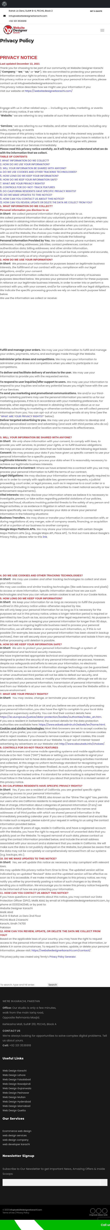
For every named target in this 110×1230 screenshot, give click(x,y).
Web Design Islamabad (16, 1106)
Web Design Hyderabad (17, 1101)
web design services (15, 1135)
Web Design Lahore (14, 1075)
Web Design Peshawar (16, 1092)
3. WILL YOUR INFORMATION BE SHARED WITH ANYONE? (33, 168)
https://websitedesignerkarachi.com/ (48, 91)
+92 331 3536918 (14, 21)
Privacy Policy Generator (62, 956)
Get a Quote (96, 11)
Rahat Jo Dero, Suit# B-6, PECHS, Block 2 (28, 10)
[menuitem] (4, 4)
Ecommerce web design (17, 1131)
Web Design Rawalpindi (17, 1084)
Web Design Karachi (14, 1070)
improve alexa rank (98, 1215)
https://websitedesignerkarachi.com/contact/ (61, 950)
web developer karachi (16, 1144)
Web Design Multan (14, 1097)
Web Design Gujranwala (17, 1088)
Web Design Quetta (14, 1110)
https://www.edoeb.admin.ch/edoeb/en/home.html (72, 724)
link (45, 537)
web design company (15, 1140)
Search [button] (53, 984)
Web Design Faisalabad (17, 1079)
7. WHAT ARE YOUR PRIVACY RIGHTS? (22, 183)
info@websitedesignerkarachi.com (25, 16)
